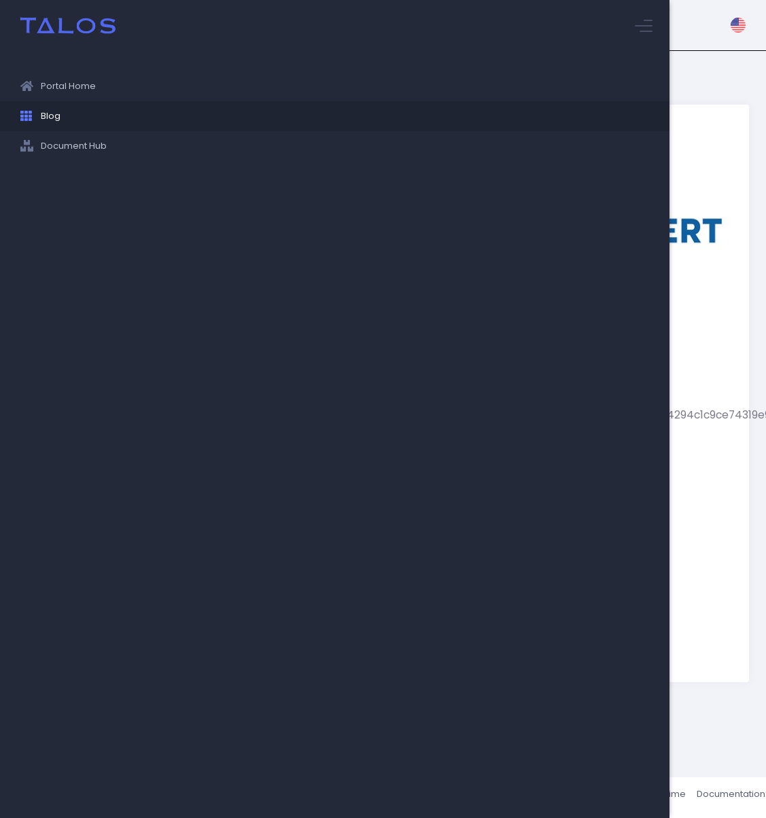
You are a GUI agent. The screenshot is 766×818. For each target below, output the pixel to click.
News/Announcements (266, 771)
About (578, 797)
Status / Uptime (635, 797)
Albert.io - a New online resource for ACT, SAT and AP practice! (312, 118)
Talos (239, 797)
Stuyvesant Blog (230, 98)
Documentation (714, 797)
